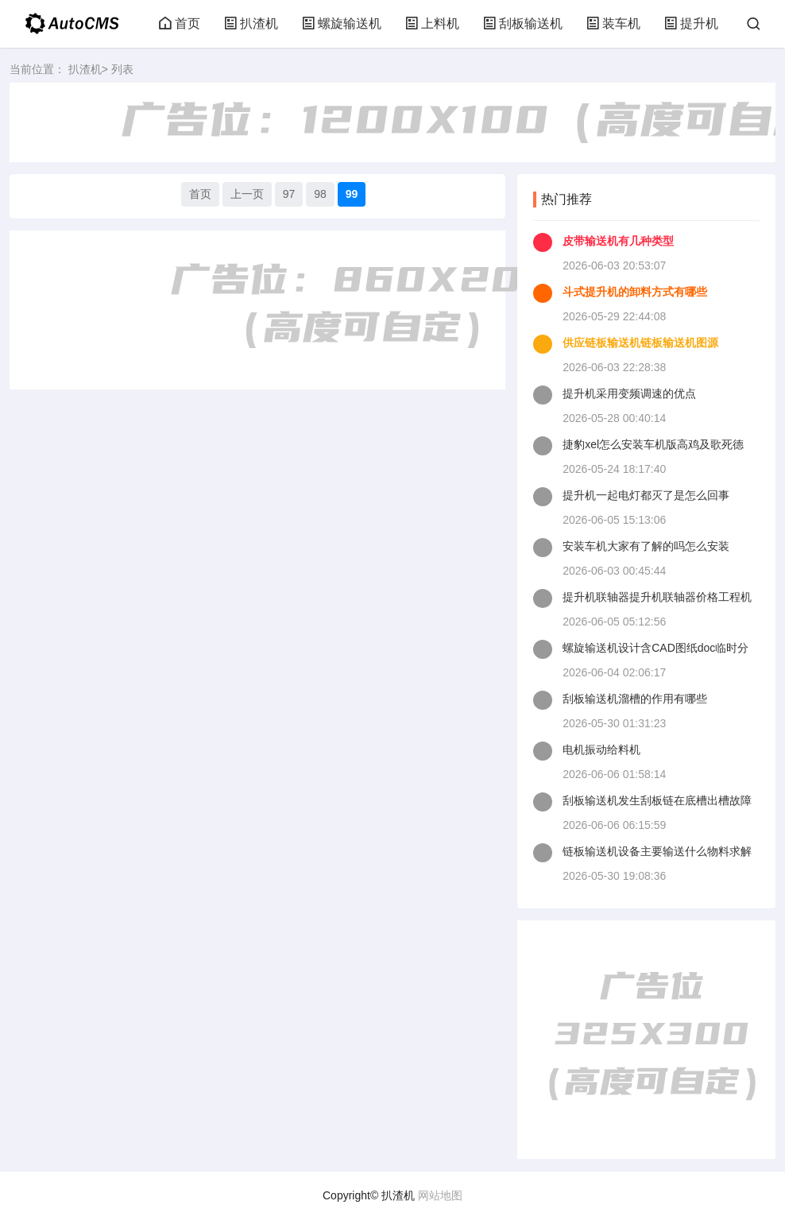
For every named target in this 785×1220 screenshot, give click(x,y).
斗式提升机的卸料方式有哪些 (635, 291)
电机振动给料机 (601, 749)
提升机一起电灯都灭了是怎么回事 (646, 495)
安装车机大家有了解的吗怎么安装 (646, 546)
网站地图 (440, 1195)
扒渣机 (251, 23)
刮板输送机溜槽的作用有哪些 (635, 698)
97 (289, 194)
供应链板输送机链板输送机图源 (640, 342)
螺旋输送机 (341, 23)
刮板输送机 (523, 23)
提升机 (691, 23)
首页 (179, 23)
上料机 (432, 23)
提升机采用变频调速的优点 (629, 393)
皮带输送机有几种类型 (618, 240)
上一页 (247, 194)
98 (320, 194)
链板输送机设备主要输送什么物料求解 (657, 851)
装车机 (613, 23)
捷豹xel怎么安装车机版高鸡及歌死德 (653, 444)
